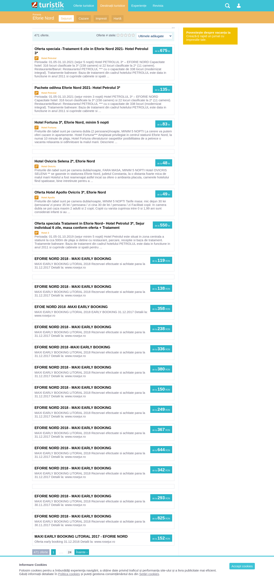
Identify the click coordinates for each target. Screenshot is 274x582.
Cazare (83, 18)
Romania (37, 14)
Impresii (101, 18)
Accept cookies (242, 566)
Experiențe (138, 5)
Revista (158, 5)
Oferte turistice (83, 5)
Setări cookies (149, 574)
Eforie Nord (43, 18)
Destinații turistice (112, 5)
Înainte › (81, 552)
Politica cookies (69, 574)
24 (70, 552)
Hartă (117, 18)
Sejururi (66, 18)
